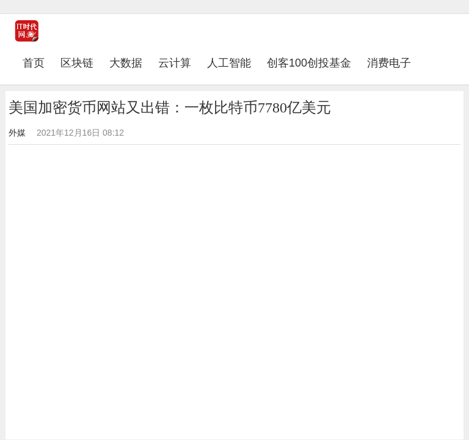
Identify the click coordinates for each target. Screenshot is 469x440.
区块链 (76, 63)
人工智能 (229, 63)
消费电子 (389, 63)
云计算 (174, 63)
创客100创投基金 (309, 63)
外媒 (17, 133)
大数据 (125, 63)
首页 (38, 62)
